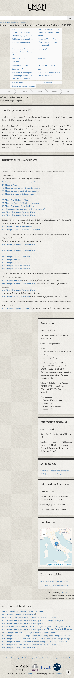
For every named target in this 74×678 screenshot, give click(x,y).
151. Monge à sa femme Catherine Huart (18, 244)
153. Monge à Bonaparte (12, 280)
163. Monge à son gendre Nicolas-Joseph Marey (51, 626)
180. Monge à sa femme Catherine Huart (39, 644)
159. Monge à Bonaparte (33, 623)
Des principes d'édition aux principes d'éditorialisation (23, 50)
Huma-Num (61, 673)
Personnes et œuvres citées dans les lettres (49, 74)
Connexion (38, 660)
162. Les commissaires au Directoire (16, 626)
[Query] (37, 18)
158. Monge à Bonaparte (12, 623)
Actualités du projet (20, 65)
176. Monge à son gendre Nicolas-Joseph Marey (50, 638)
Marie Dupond (68, 592)
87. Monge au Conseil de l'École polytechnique (20, 203)
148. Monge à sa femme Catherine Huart (18, 614)
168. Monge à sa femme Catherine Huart (18, 250)
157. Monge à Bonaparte (53, 620)
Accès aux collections (46, 65)
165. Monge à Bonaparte (12, 629)
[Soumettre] (70, 18)
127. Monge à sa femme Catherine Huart (18, 212)
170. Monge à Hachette (11, 259)
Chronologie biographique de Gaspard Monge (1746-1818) (48, 32)
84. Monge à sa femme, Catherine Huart (18, 194)
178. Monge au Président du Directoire (51, 641)
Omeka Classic (31, 673)
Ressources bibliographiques (23, 86)
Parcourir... (16, 68)
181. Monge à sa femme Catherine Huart (18, 647)
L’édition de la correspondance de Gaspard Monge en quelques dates (23, 32)
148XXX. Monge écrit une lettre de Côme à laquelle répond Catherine (30, 617)
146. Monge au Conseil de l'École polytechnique (21, 229)
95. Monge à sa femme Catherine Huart (18, 206)
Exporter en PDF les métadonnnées (54, 585)
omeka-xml (64, 581)
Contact (42, 657)
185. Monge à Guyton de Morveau (16, 268)
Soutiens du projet (29, 657)
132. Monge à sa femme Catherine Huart (18, 215)
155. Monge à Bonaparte (33, 620)
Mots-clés (42, 58)
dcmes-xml (50, 581)
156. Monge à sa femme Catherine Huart (18, 283)
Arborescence (17, 82)
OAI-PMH (66, 657)
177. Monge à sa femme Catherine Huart (18, 641)
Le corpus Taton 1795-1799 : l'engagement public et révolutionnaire (49, 42)
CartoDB (68, 564)
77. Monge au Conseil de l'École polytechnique (20, 191)
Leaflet (50, 564)
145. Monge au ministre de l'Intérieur (17, 226)
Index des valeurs (45, 82)
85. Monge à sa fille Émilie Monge (15, 200)
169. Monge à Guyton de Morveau (16, 256)
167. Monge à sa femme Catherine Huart (18, 290)
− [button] (44, 535)
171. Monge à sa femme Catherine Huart (39, 632)
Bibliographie (43, 48)
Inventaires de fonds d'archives (20, 60)
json (57, 581)
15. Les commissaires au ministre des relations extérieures (25, 181)
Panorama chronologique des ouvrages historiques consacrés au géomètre (22, 75)
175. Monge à (16, 265)
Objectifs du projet (12, 657)
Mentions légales (53, 657)
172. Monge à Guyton (10, 262)
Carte (40, 68)
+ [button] (44, 531)
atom (42, 581)
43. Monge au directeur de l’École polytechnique (21, 188)
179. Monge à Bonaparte (12, 644)
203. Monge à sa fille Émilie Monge (16, 308)
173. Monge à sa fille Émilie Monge (34, 635)
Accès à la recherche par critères (13, 22)
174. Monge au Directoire (60, 635)
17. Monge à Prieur (10, 184)
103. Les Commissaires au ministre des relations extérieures (26, 209)
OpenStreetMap (59, 564)
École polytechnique (55, 473)
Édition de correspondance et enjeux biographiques (22, 40)
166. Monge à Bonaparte (33, 629)
